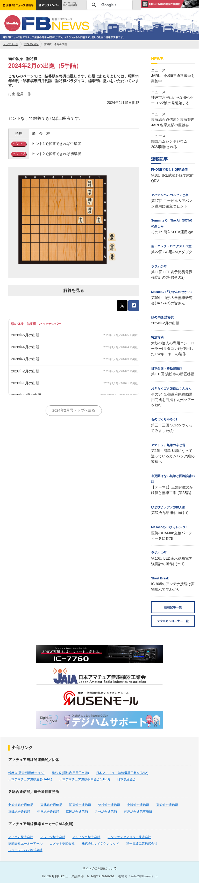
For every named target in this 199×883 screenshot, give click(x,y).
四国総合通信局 (77, 811)
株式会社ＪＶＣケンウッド (100, 843)
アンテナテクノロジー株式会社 (129, 837)
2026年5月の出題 (25, 335)
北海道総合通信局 (20, 805)
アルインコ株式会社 (86, 837)
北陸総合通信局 (138, 805)
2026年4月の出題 (25, 347)
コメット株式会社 (62, 843)
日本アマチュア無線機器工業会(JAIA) (122, 773)
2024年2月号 (31, 44)
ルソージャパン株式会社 (25, 850)
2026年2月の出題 (25, 371)
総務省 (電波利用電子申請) (70, 773)
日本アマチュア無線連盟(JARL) (30, 779)
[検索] (108, 5)
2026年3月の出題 (25, 359)
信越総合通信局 (109, 805)
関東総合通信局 (80, 805)
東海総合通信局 (167, 805)
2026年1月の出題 (25, 383)
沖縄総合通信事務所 (138, 811)
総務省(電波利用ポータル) (26, 773)
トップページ (10, 44)
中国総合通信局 (48, 811)
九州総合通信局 (106, 811)
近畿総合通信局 (19, 811)
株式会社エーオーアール (25, 843)
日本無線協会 (126, 779)
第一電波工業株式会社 (141, 843)
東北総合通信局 (51, 805)
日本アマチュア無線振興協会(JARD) (84, 779)
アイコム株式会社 (20, 837)
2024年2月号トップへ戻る (73, 410)
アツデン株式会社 (52, 837)
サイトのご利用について (99, 868)
